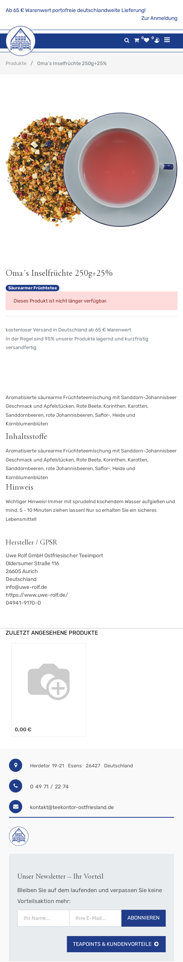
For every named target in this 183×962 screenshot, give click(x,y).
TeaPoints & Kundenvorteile (116, 944)
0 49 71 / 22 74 (49, 787)
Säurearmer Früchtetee (32, 288)
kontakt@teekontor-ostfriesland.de (72, 807)
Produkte (16, 63)
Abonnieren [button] (143, 918)
